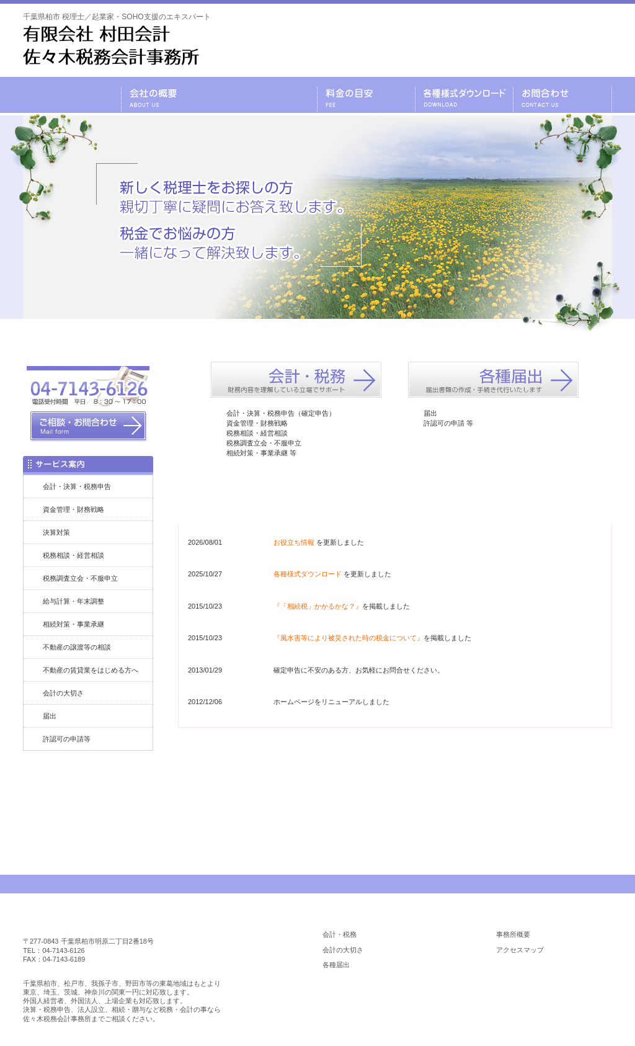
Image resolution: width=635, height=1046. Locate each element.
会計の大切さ (63, 693)
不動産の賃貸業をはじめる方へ (90, 670)
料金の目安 (366, 95)
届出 (49, 716)
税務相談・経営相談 (73, 555)
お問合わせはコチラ (395, 781)
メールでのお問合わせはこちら (534, 47)
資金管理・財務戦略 (73, 509)
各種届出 (336, 964)
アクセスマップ (520, 950)
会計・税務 (339, 934)
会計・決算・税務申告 (77, 486)
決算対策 (56, 532)
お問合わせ (562, 95)
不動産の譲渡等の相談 (77, 647)
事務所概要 (513, 934)
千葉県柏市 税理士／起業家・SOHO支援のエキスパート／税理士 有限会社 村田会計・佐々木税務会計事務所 (111, 45)
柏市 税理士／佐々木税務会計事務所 (101, 921)
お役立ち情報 (293, 542)
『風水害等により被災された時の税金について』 (348, 637)
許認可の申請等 (67, 739)
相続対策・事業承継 (73, 624)
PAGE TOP (576, 884)
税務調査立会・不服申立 (80, 578)
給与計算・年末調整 (73, 601)
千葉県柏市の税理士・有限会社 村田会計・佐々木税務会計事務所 (72, 95)
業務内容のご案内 (268, 95)
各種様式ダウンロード (464, 95)
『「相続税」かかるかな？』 (317, 606)
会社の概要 (170, 95)
